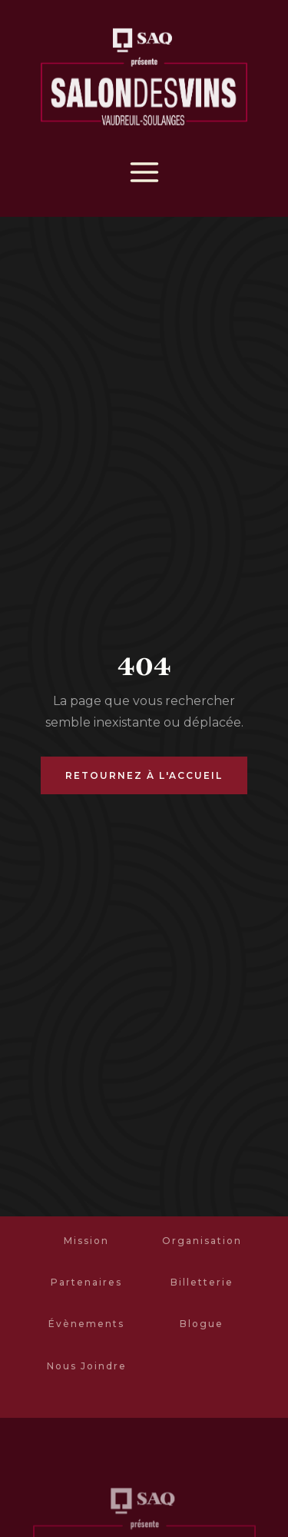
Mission (86, 1240)
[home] (144, 79)
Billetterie (201, 1282)
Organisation (202, 1240)
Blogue (201, 1323)
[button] (144, 172)
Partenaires (86, 1282)
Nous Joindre (87, 1366)
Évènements (86, 1323)
